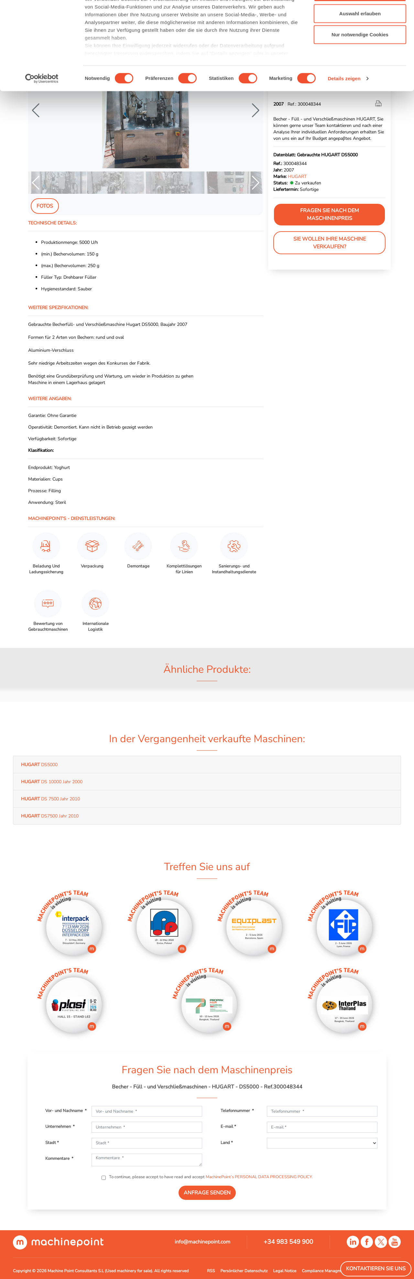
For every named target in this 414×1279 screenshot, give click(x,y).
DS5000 (39, 764)
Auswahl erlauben (360, 38)
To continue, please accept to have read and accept (210, 1177)
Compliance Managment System (332, 1271)
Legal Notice (285, 1271)
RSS (211, 1271)
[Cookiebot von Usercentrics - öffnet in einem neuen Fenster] (42, 103)
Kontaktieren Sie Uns (376, 1268)
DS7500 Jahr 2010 (50, 816)
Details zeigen (344, 103)
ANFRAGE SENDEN (207, 1192)
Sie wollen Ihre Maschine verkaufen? (329, 242)
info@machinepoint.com (202, 1241)
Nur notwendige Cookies (360, 59)
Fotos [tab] (45, 206)
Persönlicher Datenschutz (243, 1271)
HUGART (297, 176)
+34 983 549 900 (288, 1242)
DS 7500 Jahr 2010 (50, 798)
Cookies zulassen (360, 17)
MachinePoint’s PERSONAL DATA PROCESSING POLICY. (259, 1177)
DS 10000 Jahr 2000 (51, 781)
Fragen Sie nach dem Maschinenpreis (329, 214)
